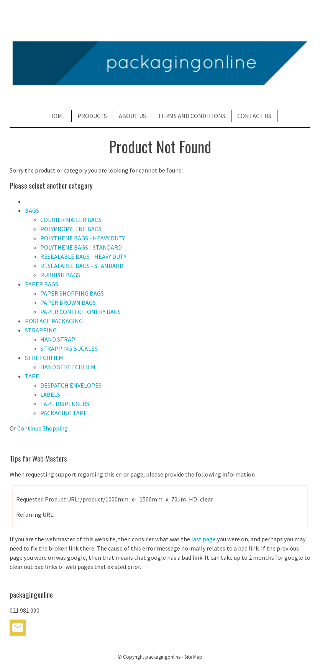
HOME (57, 116)
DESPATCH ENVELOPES (71, 385)
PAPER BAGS (41, 284)
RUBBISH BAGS (60, 275)
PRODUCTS (92, 116)
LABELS (50, 394)
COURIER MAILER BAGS (71, 220)
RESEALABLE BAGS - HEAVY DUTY (83, 256)
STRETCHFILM (44, 358)
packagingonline (163, 657)
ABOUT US (132, 116)
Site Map (193, 657)
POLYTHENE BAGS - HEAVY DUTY (82, 238)
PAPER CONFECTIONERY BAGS (80, 312)
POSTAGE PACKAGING (54, 321)
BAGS (32, 210)
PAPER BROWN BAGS (68, 302)
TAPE (32, 376)
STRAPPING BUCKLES (69, 348)
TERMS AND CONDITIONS (191, 116)
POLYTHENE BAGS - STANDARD (81, 247)
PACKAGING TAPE (63, 413)
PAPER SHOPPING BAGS (72, 293)
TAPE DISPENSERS (64, 404)
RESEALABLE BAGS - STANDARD (81, 266)
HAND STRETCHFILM (67, 367)
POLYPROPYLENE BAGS (71, 229)
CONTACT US (254, 116)
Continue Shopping (42, 428)
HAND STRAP (57, 339)
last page (203, 539)
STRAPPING (41, 330)
